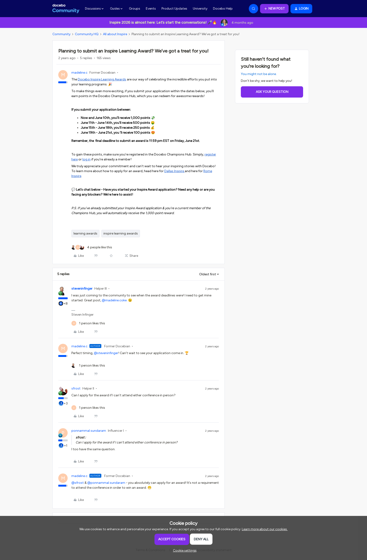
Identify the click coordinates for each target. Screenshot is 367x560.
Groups (134, 9)
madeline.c (79, 73)
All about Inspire (115, 34)
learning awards (85, 233)
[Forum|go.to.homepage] (65, 8)
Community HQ (87, 34)
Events (151, 9)
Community (61, 34)
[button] (274, 8)
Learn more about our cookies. (265, 529)
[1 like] (88, 323)
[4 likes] (91, 247)
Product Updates (174, 9)
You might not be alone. (259, 74)
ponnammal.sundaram (88, 431)
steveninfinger (81, 289)
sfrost (76, 388)
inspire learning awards (120, 233)
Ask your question (272, 92)
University (200, 9)
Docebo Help (223, 9)
